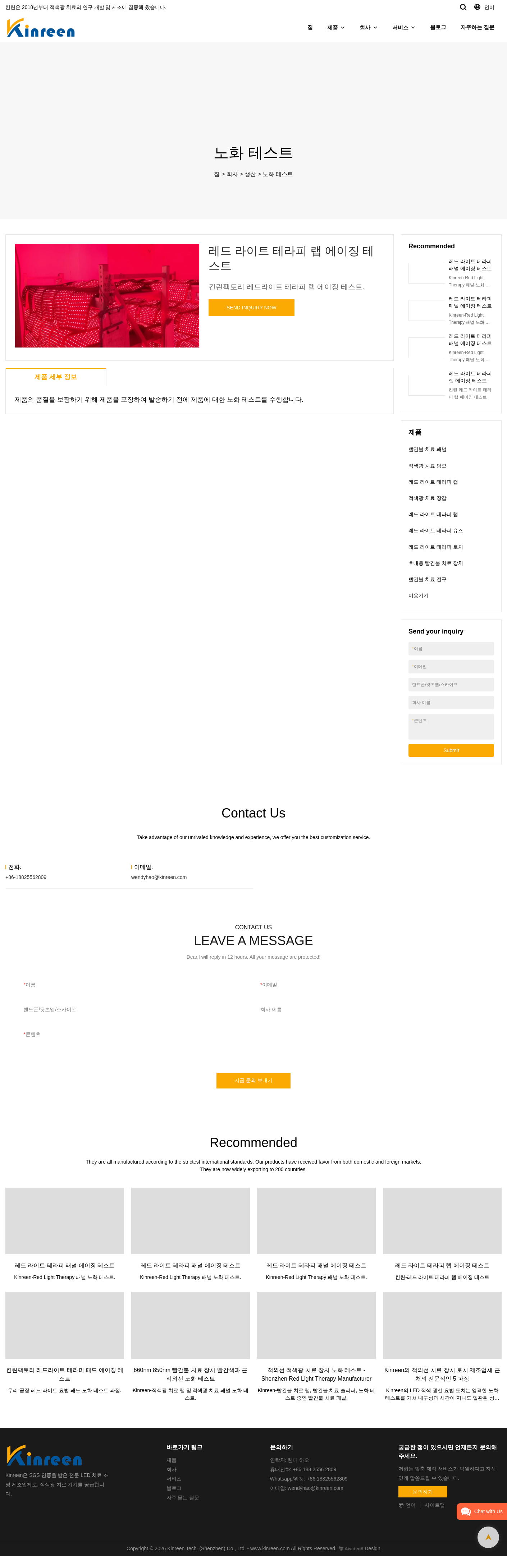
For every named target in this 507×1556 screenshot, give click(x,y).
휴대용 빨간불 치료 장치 (435, 563)
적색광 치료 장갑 (427, 498)
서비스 (400, 27)
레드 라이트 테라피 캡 (433, 482)
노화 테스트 (277, 174)
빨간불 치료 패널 (427, 449)
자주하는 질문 (477, 27)
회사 (365, 27)
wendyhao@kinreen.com (159, 877)
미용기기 (418, 595)
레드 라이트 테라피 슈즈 (435, 530)
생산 (250, 174)
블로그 (438, 27)
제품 (332, 27)
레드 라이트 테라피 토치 (435, 547)
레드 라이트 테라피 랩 (433, 514)
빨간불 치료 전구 (427, 579)
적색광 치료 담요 (427, 466)
